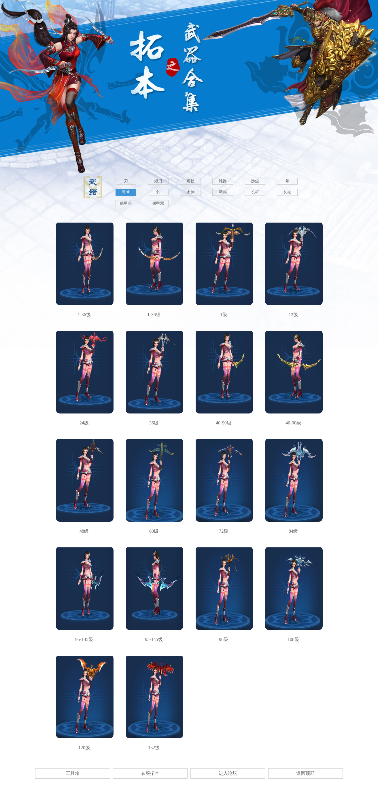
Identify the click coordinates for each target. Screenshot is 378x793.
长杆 (255, 192)
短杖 (190, 181)
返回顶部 (305, 773)
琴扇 (223, 192)
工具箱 (73, 773)
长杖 (287, 192)
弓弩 (126, 192)
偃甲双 (158, 203)
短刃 (158, 181)
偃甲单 (126, 203)
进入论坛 (228, 773)
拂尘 (255, 181)
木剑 (190, 192)
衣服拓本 (150, 773)
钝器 (223, 181)
